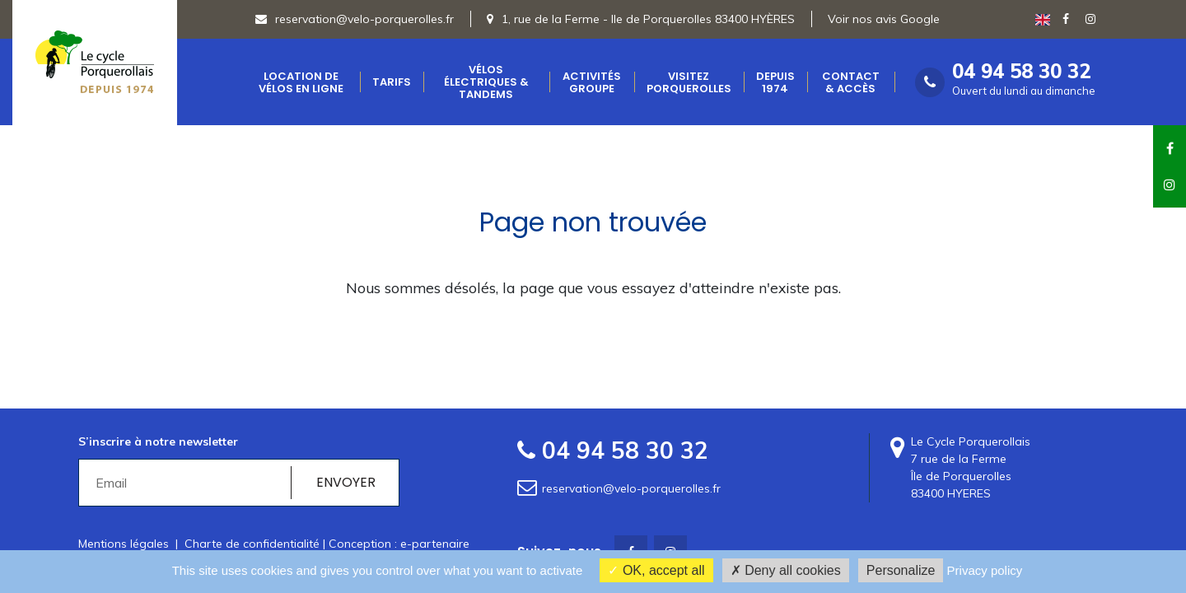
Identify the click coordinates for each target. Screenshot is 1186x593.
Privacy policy (985, 570)
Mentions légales (123, 543)
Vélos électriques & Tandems (486, 81)
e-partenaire (434, 543)
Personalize (901, 570)
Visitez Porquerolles (689, 82)
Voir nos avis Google (884, 19)
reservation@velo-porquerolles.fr (354, 19)
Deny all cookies (786, 570)
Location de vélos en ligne (301, 82)
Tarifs (391, 82)
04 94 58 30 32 (1021, 71)
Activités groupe (592, 82)
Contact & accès (851, 82)
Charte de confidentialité (252, 543)
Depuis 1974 (775, 82)
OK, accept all (656, 570)
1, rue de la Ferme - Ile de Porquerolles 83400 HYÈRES (648, 19)
